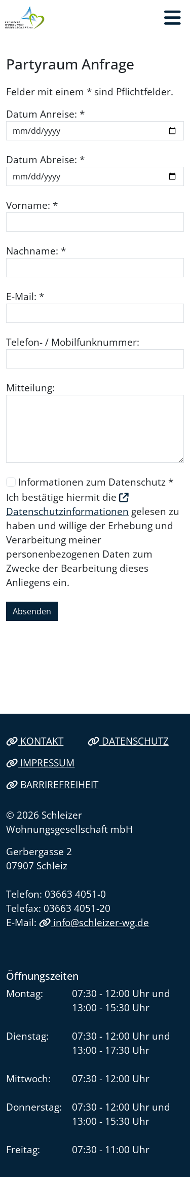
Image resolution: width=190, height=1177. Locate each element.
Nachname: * (36, 250)
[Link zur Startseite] (25, 17)
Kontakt (34, 740)
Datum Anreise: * (45, 113)
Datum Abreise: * (45, 159)
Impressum (40, 762)
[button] (172, 17)
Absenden (32, 611)
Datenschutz (128, 740)
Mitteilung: (30, 387)
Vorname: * (32, 205)
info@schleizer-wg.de (94, 922)
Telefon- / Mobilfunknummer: (72, 342)
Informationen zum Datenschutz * (95, 481)
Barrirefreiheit (52, 784)
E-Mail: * (25, 296)
